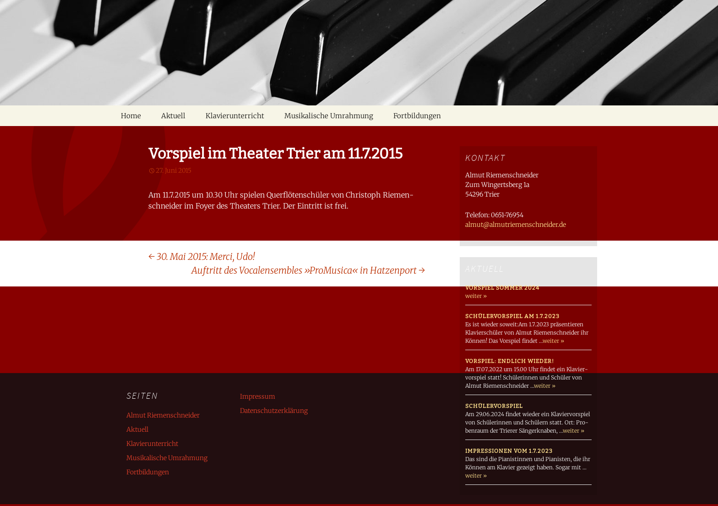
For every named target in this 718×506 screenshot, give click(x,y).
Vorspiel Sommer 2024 (502, 288)
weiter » (476, 295)
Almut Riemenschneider (163, 415)
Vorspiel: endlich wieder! (509, 361)
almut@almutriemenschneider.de (515, 224)
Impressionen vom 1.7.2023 (509, 451)
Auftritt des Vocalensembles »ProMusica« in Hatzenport (308, 270)
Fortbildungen (417, 115)
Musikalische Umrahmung (328, 115)
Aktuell (173, 115)
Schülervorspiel (494, 406)
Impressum (257, 396)
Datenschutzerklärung (274, 411)
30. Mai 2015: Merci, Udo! (201, 256)
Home (131, 115)
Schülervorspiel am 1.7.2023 (512, 316)
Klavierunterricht (235, 115)
